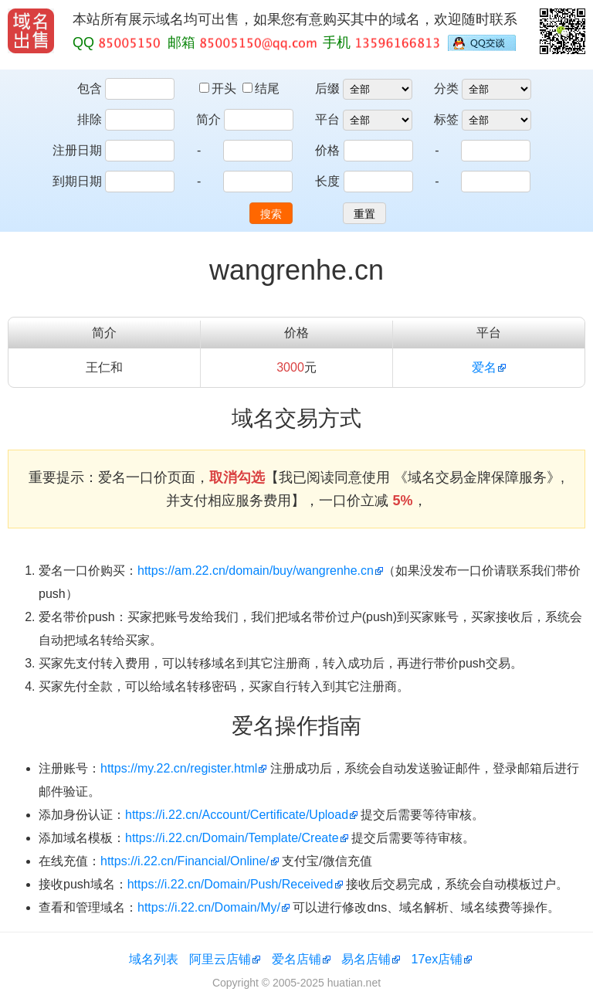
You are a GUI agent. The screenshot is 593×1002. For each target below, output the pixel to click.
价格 (327, 150)
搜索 (271, 214)
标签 (446, 119)
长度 (327, 181)
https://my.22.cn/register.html (178, 768)
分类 (446, 88)
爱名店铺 (296, 959)
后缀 (327, 88)
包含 (89, 88)
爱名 (484, 367)
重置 (364, 214)
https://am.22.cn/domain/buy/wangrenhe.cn (255, 570)
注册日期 (77, 150)
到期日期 (77, 181)
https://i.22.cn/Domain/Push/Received (230, 884)
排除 (89, 119)
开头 (219, 88)
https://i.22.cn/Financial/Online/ (184, 861)
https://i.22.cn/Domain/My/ (208, 907)
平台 (327, 119)
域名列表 (153, 959)
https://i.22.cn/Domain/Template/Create (232, 837)
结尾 (261, 88)
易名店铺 (366, 959)
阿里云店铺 (220, 959)
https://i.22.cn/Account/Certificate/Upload (236, 814)
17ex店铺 (437, 959)
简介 (208, 119)
